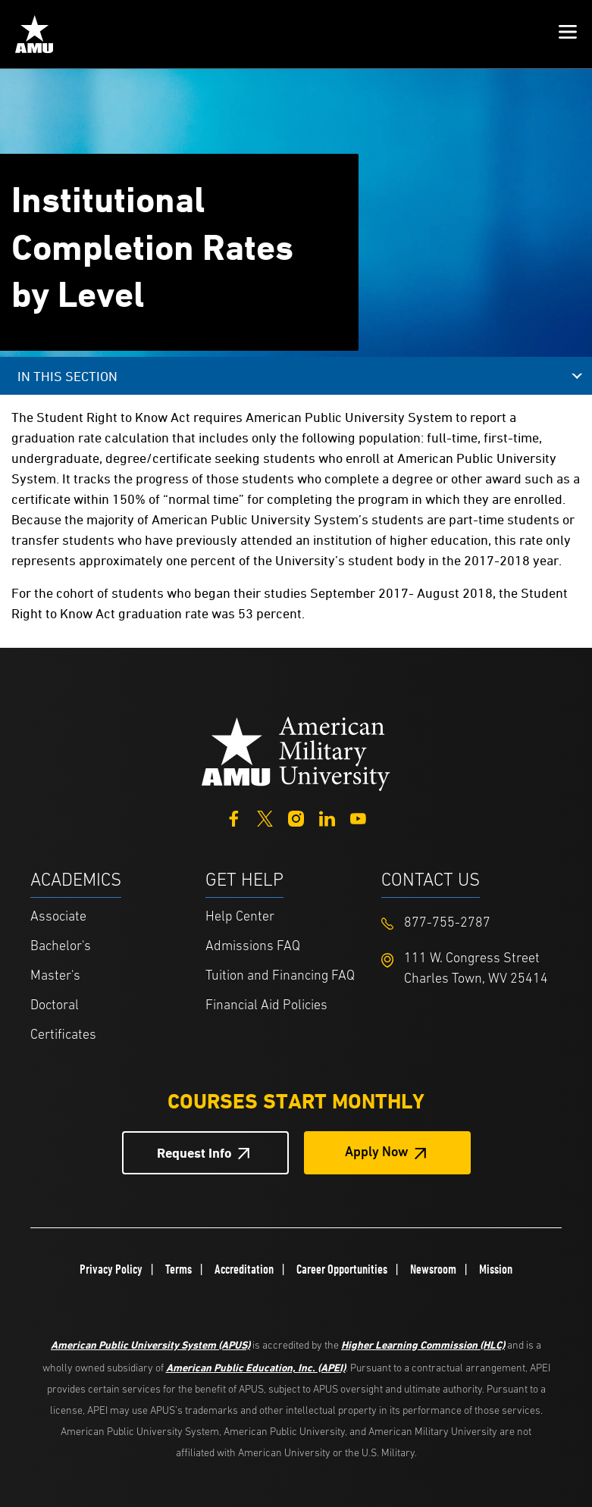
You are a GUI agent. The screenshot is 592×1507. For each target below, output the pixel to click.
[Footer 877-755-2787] (468, 923)
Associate (58, 917)
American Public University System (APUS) (150, 1344)
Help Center (239, 917)
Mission (495, 1269)
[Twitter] (265, 817)
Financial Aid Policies (266, 1006)
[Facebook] (234, 817)
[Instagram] (296, 817)
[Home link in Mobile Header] (34, 34)
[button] (568, 34)
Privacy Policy (111, 1269)
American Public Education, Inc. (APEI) (256, 1367)
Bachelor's (60, 947)
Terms (178, 1269)
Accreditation (244, 1269)
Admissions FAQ (252, 947)
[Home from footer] (296, 752)
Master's (55, 976)
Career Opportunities (341, 1269)
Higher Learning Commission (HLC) (423, 1344)
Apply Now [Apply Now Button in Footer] (377, 1153)
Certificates (63, 1035)
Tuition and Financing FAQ (280, 976)
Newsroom (433, 1269)
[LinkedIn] (327, 817)
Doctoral (54, 1006)
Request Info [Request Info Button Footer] (194, 1153)
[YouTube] (358, 817)
